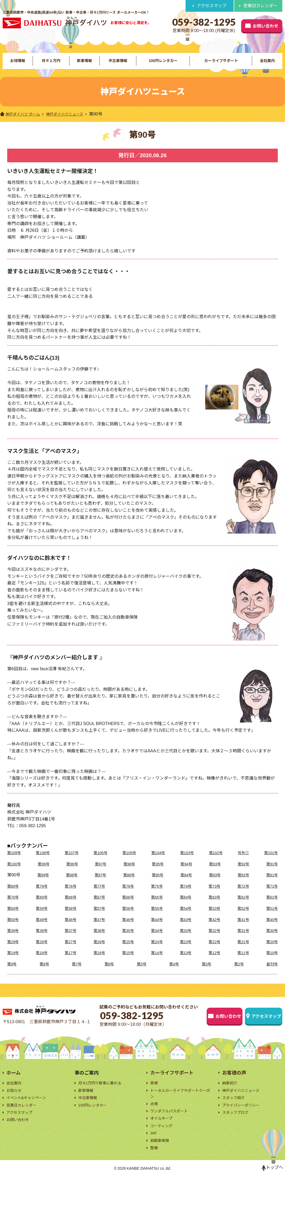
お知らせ (15, 1119)
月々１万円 (50, 65)
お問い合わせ (251, 25)
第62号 (242, 906)
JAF (154, 1167)
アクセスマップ (211, 6)
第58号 (71, 917)
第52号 (242, 917)
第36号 (99, 939)
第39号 (14, 939)
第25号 (128, 950)
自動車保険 (161, 1175)
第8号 (44, 973)
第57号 (99, 917)
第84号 (185, 883)
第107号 (72, 861)
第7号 (77, 973)
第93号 (214, 872)
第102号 (216, 861)
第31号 (242, 939)
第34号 (157, 939)
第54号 (185, 917)
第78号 (71, 894)
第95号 (158, 872)
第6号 (109, 973)
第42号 (214, 928)
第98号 (73, 872)
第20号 (271, 950)
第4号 (173, 973)
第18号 (42, 961)
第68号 (71, 906)
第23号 (185, 950)
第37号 (71, 939)
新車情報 (84, 65)
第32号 (214, 939)
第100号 (15, 872)
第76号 (128, 894)
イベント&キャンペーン (29, 1127)
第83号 (214, 883)
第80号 (14, 894)
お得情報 (17, 65)
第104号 (158, 861)
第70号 (14, 906)
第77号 (99, 894)
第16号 (99, 961)
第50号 (14, 928)
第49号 (42, 928)
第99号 (44, 872)
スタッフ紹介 (235, 1127)
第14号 (157, 961)
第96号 (129, 872)
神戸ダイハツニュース (72, 122)
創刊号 (271, 973)
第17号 (71, 961)
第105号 (129, 861)
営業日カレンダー (260, 6)
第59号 (42, 917)
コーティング (163, 1159)
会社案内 (267, 65)
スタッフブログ (237, 1144)
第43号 (185, 928)
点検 (154, 1134)
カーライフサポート (221, 65)
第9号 (12, 973)
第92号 (243, 872)
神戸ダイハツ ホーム (22, 122)
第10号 (271, 961)
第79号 (42, 894)
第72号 (242, 894)
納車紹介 (230, 1111)
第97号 (101, 872)
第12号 (214, 961)
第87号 (99, 883)
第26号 (99, 950)
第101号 (270, 861)
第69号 (42, 906)
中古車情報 (117, 65)
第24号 (157, 950)
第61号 (271, 906)
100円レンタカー (162, 65)
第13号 (185, 961)
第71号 (271, 894)
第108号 (44, 861)
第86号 (128, 883)
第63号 (214, 906)
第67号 (99, 906)
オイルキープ (163, 1151)
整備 (154, 1183)
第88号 (71, 883)
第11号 (242, 961)
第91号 (271, 872)
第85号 (157, 883)
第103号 (187, 861)
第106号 (101, 861)
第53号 (214, 917)
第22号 (214, 950)
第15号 (128, 961)
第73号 (214, 894)
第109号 (15, 861)
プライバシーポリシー (243, 1136)
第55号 (157, 917)
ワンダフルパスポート (171, 1142)
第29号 (14, 950)
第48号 (71, 928)
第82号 (242, 883)
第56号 (128, 917)
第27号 (71, 950)
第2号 (238, 973)
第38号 (42, 939)
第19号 (14, 961)
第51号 (271, 917)
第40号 (271, 928)
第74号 (185, 894)
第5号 (141, 973)
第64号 (185, 906)
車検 (154, 1111)
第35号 (128, 939)
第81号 (271, 883)
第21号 (242, 950)
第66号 (128, 906)
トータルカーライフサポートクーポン (180, 1123)
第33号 (185, 939)
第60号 (14, 917)
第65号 (157, 906)
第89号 (42, 883)
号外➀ (242, 861)
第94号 (186, 872)
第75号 (157, 894)
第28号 (42, 950)
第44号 (157, 928)
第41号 (242, 928)
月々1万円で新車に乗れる (103, 1111)
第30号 (271, 939)
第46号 (128, 928)
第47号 (99, 928)
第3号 (206, 973)
